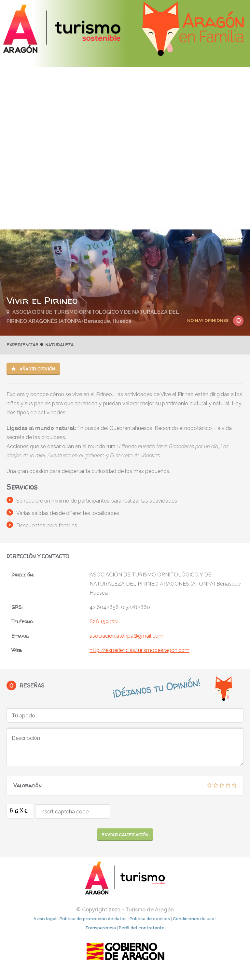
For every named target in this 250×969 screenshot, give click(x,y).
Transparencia (100, 927)
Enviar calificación (125, 834)
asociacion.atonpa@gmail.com (126, 636)
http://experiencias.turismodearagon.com (139, 650)
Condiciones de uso (194, 918)
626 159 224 (104, 621)
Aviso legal (45, 918)
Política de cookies (150, 918)
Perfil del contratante (142, 927)
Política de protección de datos (93, 918)
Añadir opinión (33, 368)
